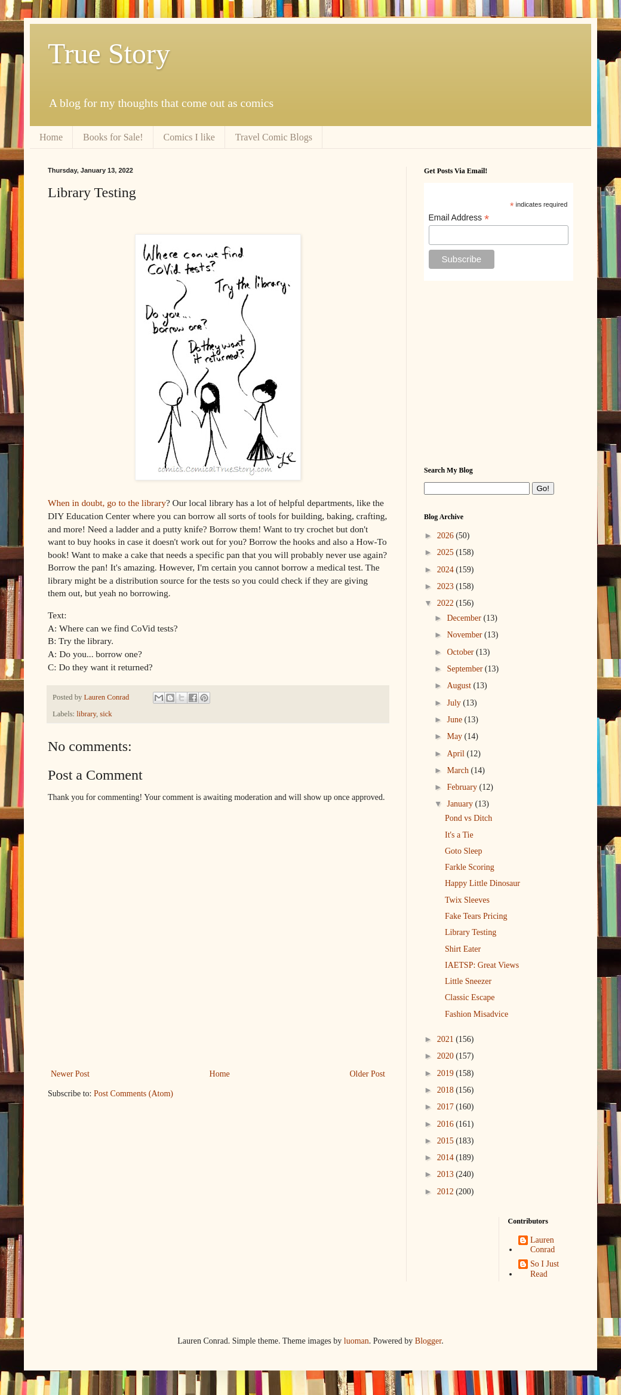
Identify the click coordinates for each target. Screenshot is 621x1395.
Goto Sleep (463, 851)
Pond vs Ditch (468, 818)
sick (106, 714)
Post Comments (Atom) (133, 1093)
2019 (446, 1073)
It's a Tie (459, 834)
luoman (356, 1340)
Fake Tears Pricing (476, 916)
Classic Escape (470, 997)
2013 (446, 1174)
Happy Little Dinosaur (482, 883)
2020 (446, 1055)
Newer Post (70, 1073)
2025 (446, 552)
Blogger (428, 1340)
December (465, 618)
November (465, 634)
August (460, 685)
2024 (446, 569)
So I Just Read (544, 1269)
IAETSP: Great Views (482, 965)
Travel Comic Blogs (273, 137)
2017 (446, 1106)
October (461, 652)
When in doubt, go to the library (107, 503)
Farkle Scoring (469, 867)
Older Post (368, 1073)
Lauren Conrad (542, 1245)
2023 (446, 586)
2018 (446, 1090)
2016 (446, 1124)
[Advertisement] (498, 373)
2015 (446, 1140)
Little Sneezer (468, 981)
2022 (446, 603)
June (455, 719)
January (461, 803)
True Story (109, 53)
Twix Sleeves (467, 900)
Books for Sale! (113, 137)
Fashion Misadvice (476, 1014)
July (455, 702)
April (456, 753)
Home (51, 137)
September (465, 668)
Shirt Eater (463, 949)
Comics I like (189, 137)
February (463, 787)
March (459, 770)
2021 (446, 1039)
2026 (446, 535)
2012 (446, 1191)
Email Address (459, 217)
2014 (446, 1157)
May (455, 736)
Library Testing (470, 932)
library (86, 714)
